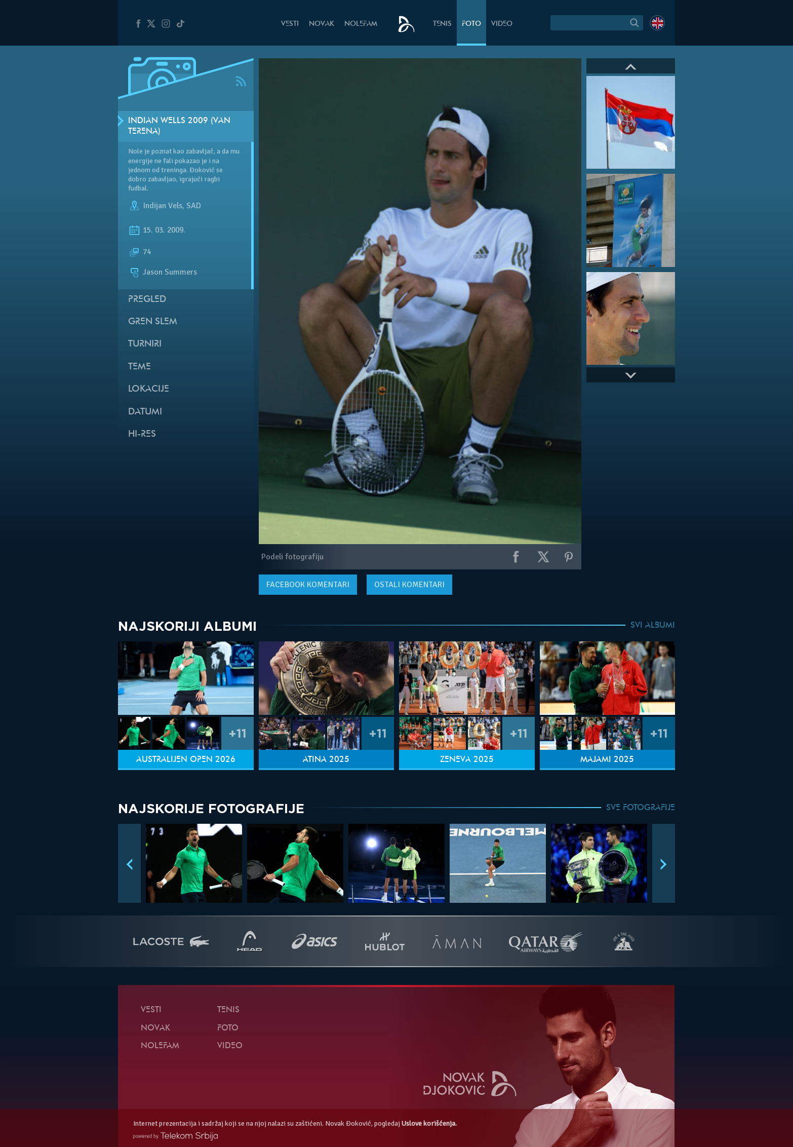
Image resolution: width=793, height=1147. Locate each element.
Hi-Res (142, 434)
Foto (471, 24)
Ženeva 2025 (467, 760)
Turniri (145, 344)
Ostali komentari (409, 585)
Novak (321, 24)
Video (501, 24)
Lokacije (148, 389)
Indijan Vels (162, 206)
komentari (307, 585)
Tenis (442, 24)
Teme (139, 367)
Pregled (147, 299)
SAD (193, 206)
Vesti (290, 24)
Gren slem (152, 322)
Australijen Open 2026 (185, 760)
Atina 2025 (326, 760)
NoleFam (360, 24)
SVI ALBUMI (652, 626)
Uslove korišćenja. (429, 1123)
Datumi (145, 412)
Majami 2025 (607, 760)
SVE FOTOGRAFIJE (640, 808)
